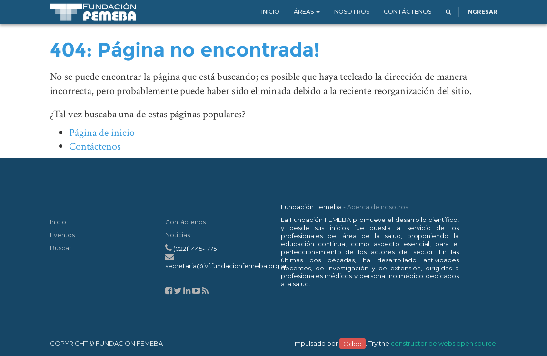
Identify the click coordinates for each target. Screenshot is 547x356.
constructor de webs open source (443, 343)
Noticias (177, 235)
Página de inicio (102, 133)
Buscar (60, 247)
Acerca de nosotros (377, 207)
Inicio (58, 222)
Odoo (352, 343)
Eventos (62, 235)
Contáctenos (95, 147)
